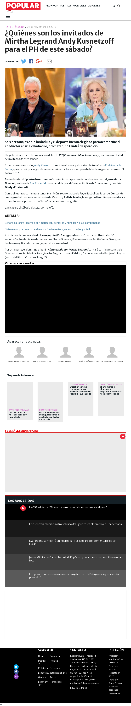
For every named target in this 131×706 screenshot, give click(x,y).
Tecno (53, 677)
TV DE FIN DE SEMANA (19, 410)
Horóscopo (56, 681)
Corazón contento (111, 384)
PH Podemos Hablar (18, 361)
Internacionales (58, 672)
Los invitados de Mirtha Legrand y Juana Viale (18, 414)
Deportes (94, 5)
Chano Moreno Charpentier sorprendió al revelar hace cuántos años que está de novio (111, 391)
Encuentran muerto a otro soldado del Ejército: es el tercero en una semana (75, 524)
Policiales (79, 5)
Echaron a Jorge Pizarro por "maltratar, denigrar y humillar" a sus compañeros (52, 222)
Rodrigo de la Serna (112, 361)
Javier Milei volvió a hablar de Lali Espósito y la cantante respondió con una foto (75, 559)
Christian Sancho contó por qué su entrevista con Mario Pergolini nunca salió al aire (80, 391)
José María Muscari (89, 361)
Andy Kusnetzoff (44, 165)
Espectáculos (45, 672)
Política (65, 5)
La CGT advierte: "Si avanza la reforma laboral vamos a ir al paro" (68, 507)
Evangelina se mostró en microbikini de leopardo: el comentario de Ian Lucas (72, 542)
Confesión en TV (78, 384)
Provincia (52, 5)
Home (41, 656)
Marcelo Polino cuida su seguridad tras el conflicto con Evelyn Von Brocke (50, 416)
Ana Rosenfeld (38, 183)
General (42, 677)
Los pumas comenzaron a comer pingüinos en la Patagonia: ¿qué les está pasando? (74, 575)
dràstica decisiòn (48, 410)
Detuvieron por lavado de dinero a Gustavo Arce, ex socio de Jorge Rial (47, 229)
